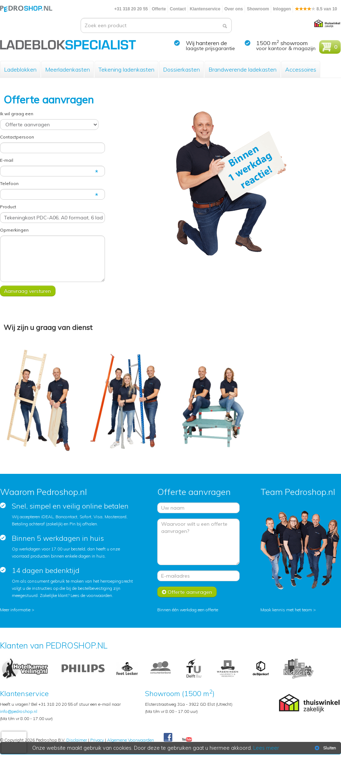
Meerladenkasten (67, 69)
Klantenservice (205, 8)
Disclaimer (76, 740)
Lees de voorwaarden (91, 595)
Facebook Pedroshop (168, 738)
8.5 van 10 (316, 8)
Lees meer (266, 748)
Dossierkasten (181, 69)
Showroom (258, 8)
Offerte (159, 8)
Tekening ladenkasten (126, 69)
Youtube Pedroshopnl (187, 740)
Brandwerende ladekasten (242, 69)
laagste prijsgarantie (210, 48)
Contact (178, 8)
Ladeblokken (20, 69)
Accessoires (300, 69)
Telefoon (9, 183)
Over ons (233, 8)
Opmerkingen (14, 230)
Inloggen (282, 8)
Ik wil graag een (16, 113)
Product (8, 206)
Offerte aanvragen (187, 592)
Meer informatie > (17, 609)
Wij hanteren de (206, 43)
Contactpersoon (17, 137)
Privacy (97, 740)
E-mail (6, 160)
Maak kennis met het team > (288, 609)
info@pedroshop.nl (18, 711)
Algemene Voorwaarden (130, 740)
